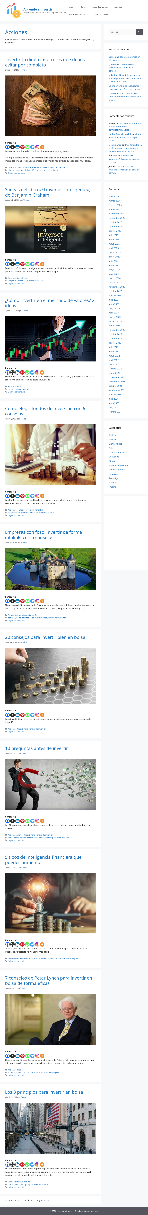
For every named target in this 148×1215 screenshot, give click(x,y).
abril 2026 (114, 196)
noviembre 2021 (117, 381)
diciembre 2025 (116, 213)
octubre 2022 (115, 334)
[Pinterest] (22, 147)
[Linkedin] (17, 147)
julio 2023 (113, 299)
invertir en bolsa (41, 1072)
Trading (112, 486)
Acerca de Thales (100, 14)
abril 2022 (114, 360)
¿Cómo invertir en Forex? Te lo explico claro (125, 137)
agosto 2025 (115, 230)
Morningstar (60, 618)
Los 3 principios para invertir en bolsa (44, 1092)
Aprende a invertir (37, 9)
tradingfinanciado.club (120, 134)
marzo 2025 (115, 252)
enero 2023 (114, 325)
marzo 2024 (115, 278)
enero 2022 (114, 372)
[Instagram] (37, 147)
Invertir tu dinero (50, 170)
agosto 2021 (115, 394)
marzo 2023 (115, 316)
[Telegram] (32, 147)
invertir (39, 170)
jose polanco (115, 144)
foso (45, 618)
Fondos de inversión (100, 7)
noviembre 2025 (117, 217)
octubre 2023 (115, 291)
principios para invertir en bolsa (34, 1184)
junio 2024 (114, 265)
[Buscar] (139, 32)
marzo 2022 (115, 364)
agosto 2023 (115, 295)
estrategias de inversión (25, 170)
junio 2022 (114, 351)
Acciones (18, 167)
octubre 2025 (115, 222)
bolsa (18, 618)
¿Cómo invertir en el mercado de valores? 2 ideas (49, 303)
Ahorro (72, 7)
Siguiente (43, 1200)
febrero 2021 (115, 411)
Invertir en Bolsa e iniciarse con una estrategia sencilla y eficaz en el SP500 (125, 148)
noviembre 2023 (117, 286)
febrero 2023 (115, 321)
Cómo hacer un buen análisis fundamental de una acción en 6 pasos (125, 96)
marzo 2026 (115, 200)
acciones (11, 618)
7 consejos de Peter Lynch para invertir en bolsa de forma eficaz (48, 980)
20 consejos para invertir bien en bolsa (45, 637)
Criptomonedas (116, 452)
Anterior (10, 1200)
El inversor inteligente (34, 281)
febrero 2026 (115, 205)
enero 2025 (114, 256)
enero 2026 (114, 209)
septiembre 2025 (117, 226)
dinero (11, 170)
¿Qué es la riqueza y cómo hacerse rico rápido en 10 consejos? (122, 67)
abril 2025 (114, 248)
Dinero (11, 167)
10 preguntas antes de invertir (36, 748)
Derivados (114, 456)
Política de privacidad (78, 14)
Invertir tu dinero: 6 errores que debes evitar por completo (45, 62)
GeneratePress (91, 1211)
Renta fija (39, 510)
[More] (42, 147)
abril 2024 (114, 273)
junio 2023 (114, 304)
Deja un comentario (16, 173)
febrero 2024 (115, 282)
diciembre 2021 (116, 377)
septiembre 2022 (117, 338)
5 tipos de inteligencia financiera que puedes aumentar (43, 859)
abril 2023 (114, 312)
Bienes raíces (35, 167)
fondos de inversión (38, 512)
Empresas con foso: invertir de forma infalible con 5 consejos (43, 534)
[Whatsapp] (27, 147)
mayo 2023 (114, 308)
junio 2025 (114, 239)
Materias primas (73, 958)
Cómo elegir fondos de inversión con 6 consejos (45, 411)
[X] (12, 147)
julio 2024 (113, 261)
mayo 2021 (114, 407)
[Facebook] (7, 147)
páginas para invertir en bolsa (58, 837)
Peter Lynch (54, 1072)
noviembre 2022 (117, 329)
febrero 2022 (115, 368)
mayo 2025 (114, 243)
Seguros (113, 482)
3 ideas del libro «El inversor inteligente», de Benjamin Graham (47, 192)
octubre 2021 (115, 385)
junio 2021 (114, 403)
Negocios (118, 7)
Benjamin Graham (16, 281)
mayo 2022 (114, 355)
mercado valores (22, 389)
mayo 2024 (114, 269)
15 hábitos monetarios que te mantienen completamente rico (126, 126)
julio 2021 (113, 398)
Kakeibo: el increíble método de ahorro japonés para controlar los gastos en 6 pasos (126, 78)
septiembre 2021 (117, 390)
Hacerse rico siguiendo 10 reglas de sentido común (124, 159)
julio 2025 (113, 235)
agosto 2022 (115, 342)
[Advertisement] (124, 533)
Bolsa (83, 7)
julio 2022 (113, 347)
